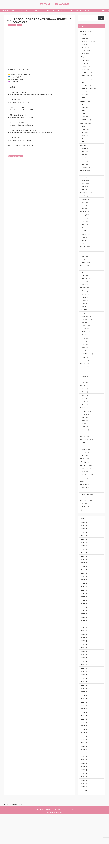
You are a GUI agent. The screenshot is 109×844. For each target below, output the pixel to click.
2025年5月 (84, 587)
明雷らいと (87, 100)
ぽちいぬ (85, 445)
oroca (85, 383)
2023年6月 (84, 668)
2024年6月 (84, 625)
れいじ (84, 448)
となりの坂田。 (87, 512)
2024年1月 (84, 643)
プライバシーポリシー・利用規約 (66, 839)
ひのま (84, 412)
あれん (85, 402)
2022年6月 (84, 710)
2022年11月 (84, 693)
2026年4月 (84, 548)
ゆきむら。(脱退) (88, 77)
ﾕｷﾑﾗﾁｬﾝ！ (85, 393)
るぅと (85, 291)
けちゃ (85, 45)
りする (85, 495)
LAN (85, 130)
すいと (85, 406)
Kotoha (85, 373)
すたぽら (85, 255)
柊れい (85, 301)
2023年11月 (84, 650)
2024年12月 (84, 604)
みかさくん (87, 87)
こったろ (85, 268)
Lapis (85, 84)
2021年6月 (84, 753)
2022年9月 (84, 700)
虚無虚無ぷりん (87, 123)
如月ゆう (86, 271)
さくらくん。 (86, 327)
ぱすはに (85, 376)
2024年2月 (84, 640)
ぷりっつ (86, 51)
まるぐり (85, 251)
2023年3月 (84, 678)
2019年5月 (84, 809)
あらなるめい (87, 163)
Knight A (86, 58)
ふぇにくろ (86, 333)
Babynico (85, 380)
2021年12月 (84, 731)
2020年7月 (84, 791)
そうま (85, 64)
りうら (85, 189)
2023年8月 (84, 661)
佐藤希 (85, 396)
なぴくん (85, 439)
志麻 (84, 515)
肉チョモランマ (87, 518)
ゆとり (85, 156)
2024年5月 (84, 629)
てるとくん (87, 68)
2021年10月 (84, 738)
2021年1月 (84, 770)
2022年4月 (84, 717)
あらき (85, 166)
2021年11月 (84, 735)
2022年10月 (84, 696)
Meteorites (86, 81)
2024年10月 (84, 611)
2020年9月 (84, 784)
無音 (84, 159)
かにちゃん (86, 324)
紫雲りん (85, 317)
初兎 (85, 192)
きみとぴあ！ (86, 199)
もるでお (85, 153)
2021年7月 (84, 749)
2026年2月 (84, 555)
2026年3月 (84, 551)
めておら (85, 452)
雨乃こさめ (87, 146)
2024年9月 (84, 615)
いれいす (85, 176)
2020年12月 (84, 774)
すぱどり (85, 297)
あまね (85, 432)
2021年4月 (84, 760)
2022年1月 (84, 728)
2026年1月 (84, 558)
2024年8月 (84, 618)
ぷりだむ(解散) (87, 426)
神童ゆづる (86, 314)
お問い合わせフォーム (50, 839)
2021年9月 (84, 742)
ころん (85, 278)
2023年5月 (84, 671)
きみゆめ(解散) (12, 25)
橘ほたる (85, 304)
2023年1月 (84, 685)
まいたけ (86, 340)
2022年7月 (84, 707)
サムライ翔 (87, 465)
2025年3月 (84, 594)
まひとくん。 (87, 74)
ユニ (84, 363)
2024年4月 (84, 632)
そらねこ (19, 25)
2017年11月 (84, 816)
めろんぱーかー (87, 455)
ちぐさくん (86, 48)
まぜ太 (85, 54)
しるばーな (86, 245)
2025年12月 (84, 562)
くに (85, 265)
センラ (85, 509)
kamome (86, 462)
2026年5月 (84, 544)
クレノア (85, 238)
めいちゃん (86, 172)
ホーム (36, 839)
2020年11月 (84, 777)
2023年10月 (84, 654)
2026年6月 (84, 541)
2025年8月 (84, 576)
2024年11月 (84, 608)
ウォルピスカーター (88, 485)
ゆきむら (85, 475)
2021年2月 (84, 767)
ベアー (84, 113)
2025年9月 (84, 572)
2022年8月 (84, 703)
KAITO (85, 459)
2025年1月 (84, 601)
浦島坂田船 (86, 502)
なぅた (85, 409)
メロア (85, 415)
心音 (85, 97)
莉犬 (85, 294)
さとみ (85, 281)
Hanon (85, 370)
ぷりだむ (84, 422)
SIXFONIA (86, 127)
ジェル (85, 284)
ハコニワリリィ (87, 366)
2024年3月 (84, 636)
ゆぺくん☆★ (86, 343)
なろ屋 (85, 472)
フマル (85, 356)
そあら (85, 435)
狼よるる (85, 307)
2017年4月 (84, 820)
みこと (85, 140)
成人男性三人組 (87, 482)
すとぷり (85, 275)
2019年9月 (84, 802)
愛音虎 (85, 120)
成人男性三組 (86, 498)
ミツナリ (85, 117)
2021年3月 (84, 763)
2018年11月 (84, 813)
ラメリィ (85, 232)
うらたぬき (86, 505)
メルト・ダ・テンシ (89, 90)
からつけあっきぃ (88, 41)
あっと (85, 38)
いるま (85, 133)
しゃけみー (86, 242)
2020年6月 (84, 795)
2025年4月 (84, 590)
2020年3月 (84, 798)
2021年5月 (84, 756)
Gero (85, 522)
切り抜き (85, 478)
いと (85, 353)
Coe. (85, 258)
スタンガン (86, 248)
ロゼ (85, 94)
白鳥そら (86, 311)
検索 (100, 18)
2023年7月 (84, 664)
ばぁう (85, 71)
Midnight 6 (86, 104)
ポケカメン (86, 337)
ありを (85, 202)
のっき (85, 229)
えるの (85, 489)
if (84, 182)
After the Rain (87, 31)
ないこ (85, 186)
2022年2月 (84, 724)
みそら (85, 360)
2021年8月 (84, 745)
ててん (85, 209)
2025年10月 (84, 569)
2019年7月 (84, 805)
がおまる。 (86, 205)
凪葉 (84, 215)
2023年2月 (84, 682)
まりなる (85, 389)
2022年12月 (84, 689)
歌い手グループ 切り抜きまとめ (54, 4)
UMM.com (85, 149)
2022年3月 (84, 721)
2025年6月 (84, 583)
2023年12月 (84, 647)
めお (84, 212)
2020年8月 (84, 788)
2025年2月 (84, 597)
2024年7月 (84, 622)
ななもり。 (87, 288)
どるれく (85, 347)
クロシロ (85, 107)
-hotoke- (86, 179)
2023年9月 (84, 657)
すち (85, 136)
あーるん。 (86, 429)
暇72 (85, 143)
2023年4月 (84, 675)
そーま (85, 110)
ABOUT (41, 839)
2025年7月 (84, 580)
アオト (85, 350)
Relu (85, 261)
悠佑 (85, 195)
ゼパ (84, 386)
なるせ (85, 169)
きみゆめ (85, 218)
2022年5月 (84, 714)
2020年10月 (84, 781)
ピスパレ (85, 399)
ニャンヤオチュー (88, 492)
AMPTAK (85, 35)
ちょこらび (86, 320)
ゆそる (85, 419)
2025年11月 (84, 565)
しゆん (85, 61)
